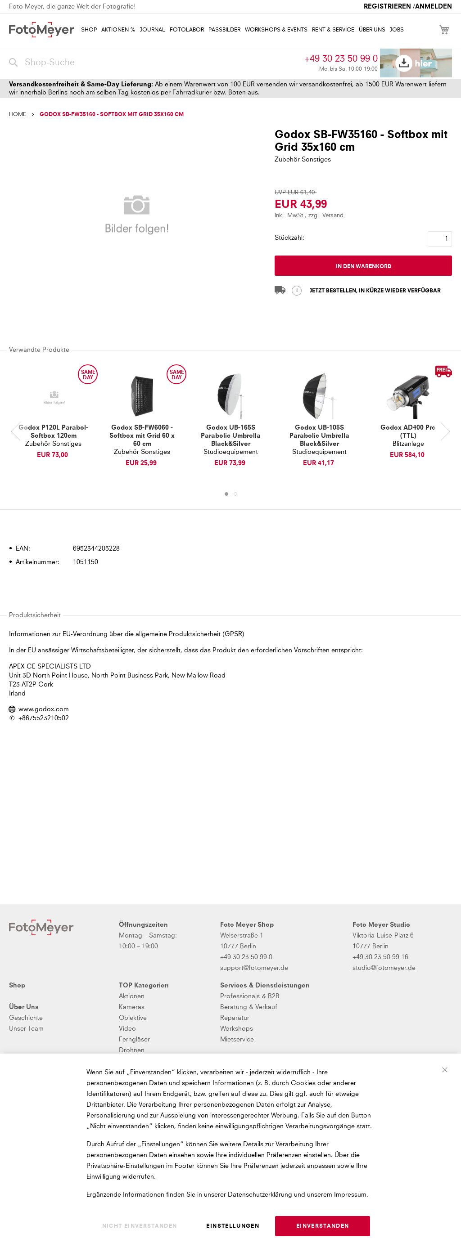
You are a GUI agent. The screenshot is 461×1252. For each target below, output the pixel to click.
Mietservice (237, 1040)
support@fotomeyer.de (254, 968)
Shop (17, 986)
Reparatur (234, 1018)
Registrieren (387, 7)
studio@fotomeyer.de (384, 968)
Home (17, 114)
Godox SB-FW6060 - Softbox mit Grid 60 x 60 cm (142, 436)
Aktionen (132, 996)
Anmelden (433, 7)
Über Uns (24, 1007)
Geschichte (26, 1018)
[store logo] (41, 29)
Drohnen (132, 1050)
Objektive (133, 1018)
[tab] (229, 523)
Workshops (236, 1029)
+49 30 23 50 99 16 (380, 957)
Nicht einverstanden (139, 1226)
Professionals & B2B (250, 996)
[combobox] (154, 63)
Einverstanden (322, 1226)
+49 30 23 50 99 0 (341, 58)
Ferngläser (134, 1040)
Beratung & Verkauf (248, 1007)
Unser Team (26, 1029)
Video (127, 1029)
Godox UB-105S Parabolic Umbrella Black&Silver (319, 436)
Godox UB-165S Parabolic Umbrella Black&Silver (231, 436)
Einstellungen (232, 1226)
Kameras (132, 1007)
